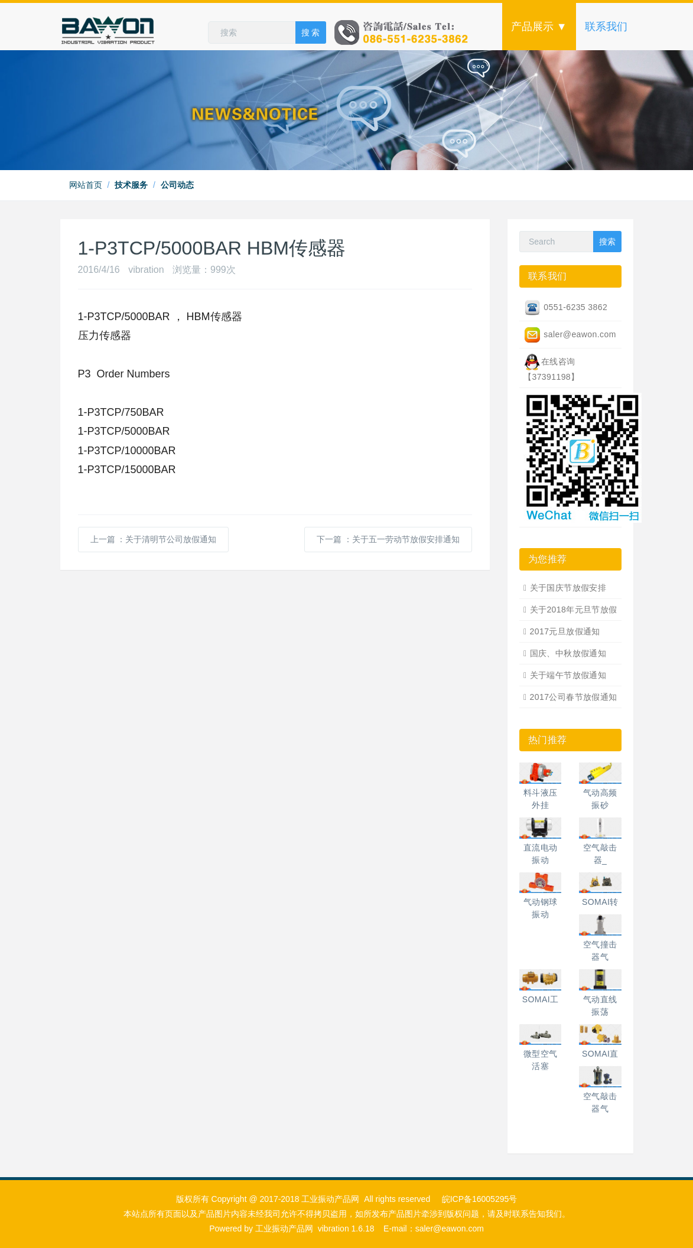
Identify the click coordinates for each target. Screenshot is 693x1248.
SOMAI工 (540, 999)
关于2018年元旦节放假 (573, 609)
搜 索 (310, 32)
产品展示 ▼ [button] (539, 26)
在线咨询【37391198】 (551, 367)
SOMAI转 (600, 902)
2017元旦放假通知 (565, 631)
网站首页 (85, 185)
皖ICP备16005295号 (480, 1199)
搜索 (607, 241)
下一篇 (388, 539)
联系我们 (606, 26)
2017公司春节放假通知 (573, 697)
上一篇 (153, 539)
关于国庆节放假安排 (568, 587)
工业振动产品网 (284, 1228)
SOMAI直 (600, 1053)
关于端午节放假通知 (568, 675)
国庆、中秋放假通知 (568, 653)
